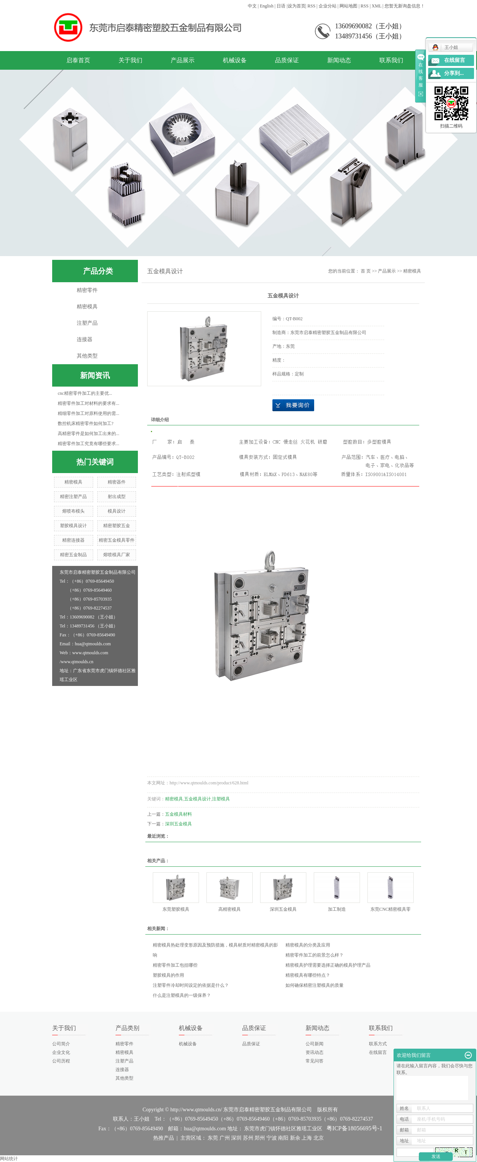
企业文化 (61, 1052)
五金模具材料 (178, 814)
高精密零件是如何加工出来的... (88, 433)
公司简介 (61, 1043)
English (267, 6)
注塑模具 (221, 799)
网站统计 (9, 1158)
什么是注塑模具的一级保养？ (182, 995)
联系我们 (391, 60)
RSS (311, 6)
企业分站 (328, 6)
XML (376, 6)
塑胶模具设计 (73, 525)
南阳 (283, 1138)
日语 (281, 6)
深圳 (236, 1138)
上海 (306, 1138)
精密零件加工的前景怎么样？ (314, 955)
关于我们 (130, 60)
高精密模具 (229, 909)
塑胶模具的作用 (168, 975)
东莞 (213, 1138)
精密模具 (87, 306)
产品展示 (183, 60)
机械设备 (235, 60)
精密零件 (87, 290)
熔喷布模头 (73, 511)
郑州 (260, 1138)
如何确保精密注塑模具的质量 (314, 985)
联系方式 (378, 1043)
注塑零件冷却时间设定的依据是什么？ (191, 985)
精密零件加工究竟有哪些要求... (88, 443)
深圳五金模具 (178, 823)
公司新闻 (314, 1043)
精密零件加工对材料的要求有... (88, 403)
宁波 (271, 1138)
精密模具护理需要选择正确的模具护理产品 (327, 965)
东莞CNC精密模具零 (390, 909)
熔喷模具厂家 (116, 554)
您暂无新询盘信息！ (405, 6)
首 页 (366, 271)
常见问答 (314, 1061)
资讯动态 (314, 1052)
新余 (295, 1138)
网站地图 (348, 6)
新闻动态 (339, 60)
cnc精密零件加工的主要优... (85, 393)
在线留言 (378, 1052)
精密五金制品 (73, 554)
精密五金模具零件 (117, 540)
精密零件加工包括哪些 (175, 965)
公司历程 (61, 1061)
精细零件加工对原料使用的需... (88, 413)
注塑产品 (87, 323)
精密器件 (117, 482)
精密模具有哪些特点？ (307, 975)
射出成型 (117, 496)
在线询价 (293, 405)
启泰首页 (78, 60)
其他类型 (87, 356)
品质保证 (287, 60)
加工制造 (337, 909)
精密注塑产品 (73, 496)
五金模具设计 (197, 799)
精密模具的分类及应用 (307, 945)
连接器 (84, 339)
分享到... (454, 73)
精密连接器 (73, 540)
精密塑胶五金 (116, 525)
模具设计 (117, 511)
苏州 (248, 1138)
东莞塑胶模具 (175, 909)
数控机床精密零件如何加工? (85, 423)
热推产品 (163, 1138)
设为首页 (297, 6)
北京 (318, 1138)
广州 (224, 1138)
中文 (252, 6)
